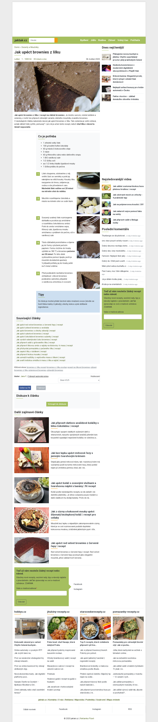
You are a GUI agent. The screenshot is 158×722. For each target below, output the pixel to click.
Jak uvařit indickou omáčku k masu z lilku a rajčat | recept (40, 360)
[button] (57, 86)
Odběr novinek (29, 709)
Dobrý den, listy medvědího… (114, 251)
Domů (17, 47)
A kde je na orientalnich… (112, 284)
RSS (130, 709)
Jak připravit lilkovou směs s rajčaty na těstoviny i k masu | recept (44, 345)
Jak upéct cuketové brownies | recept (32, 333)
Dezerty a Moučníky (30, 47)
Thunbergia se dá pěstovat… (114, 235)
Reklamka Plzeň (87, 718)
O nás (60, 700)
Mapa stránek (113, 700)
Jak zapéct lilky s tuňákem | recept (31, 351)
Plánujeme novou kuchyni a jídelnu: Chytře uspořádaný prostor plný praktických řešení (127, 57)
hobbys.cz (20, 611)
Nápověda (79, 700)
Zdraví (111, 40)
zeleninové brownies (37, 370)
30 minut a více (40, 59)
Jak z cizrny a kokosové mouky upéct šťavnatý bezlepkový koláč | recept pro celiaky (73, 514)
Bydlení (84, 40)
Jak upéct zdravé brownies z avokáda (32, 328)
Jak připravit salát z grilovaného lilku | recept (35, 342)
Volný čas (123, 40)
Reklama (69, 700)
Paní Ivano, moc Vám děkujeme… (116, 271)
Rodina (102, 40)
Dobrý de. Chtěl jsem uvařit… (114, 261)
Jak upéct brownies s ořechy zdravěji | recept (35, 331)
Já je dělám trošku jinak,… (112, 279)
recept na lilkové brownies (78, 367)
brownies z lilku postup (57, 367)
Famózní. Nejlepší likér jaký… (114, 256)
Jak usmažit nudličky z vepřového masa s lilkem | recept (40, 357)
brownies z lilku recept (36, 367)
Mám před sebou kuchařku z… (114, 266)
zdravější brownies (55, 370)
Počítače (135, 40)
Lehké (17, 59)
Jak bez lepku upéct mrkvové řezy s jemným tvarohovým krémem (72, 455)
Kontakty (52, 700)
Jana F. (23, 376)
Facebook (78, 584)
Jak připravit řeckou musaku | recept (32, 354)
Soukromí (100, 700)
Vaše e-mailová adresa (26, 588)
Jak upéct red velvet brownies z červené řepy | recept (39, 325)
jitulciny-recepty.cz (58, 611)
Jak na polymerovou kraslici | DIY (128, 204)
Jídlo (93, 40)
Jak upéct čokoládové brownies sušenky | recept (37, 336)
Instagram (78, 589)
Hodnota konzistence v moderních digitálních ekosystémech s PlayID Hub (126, 68)
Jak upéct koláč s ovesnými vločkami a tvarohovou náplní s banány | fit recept (73, 485)
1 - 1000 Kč (27, 59)
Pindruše (51, 674)
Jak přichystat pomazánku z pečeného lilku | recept (38, 348)
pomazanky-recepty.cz (126, 611)
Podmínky (90, 700)
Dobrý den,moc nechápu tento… (115, 246)
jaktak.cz (42, 700)
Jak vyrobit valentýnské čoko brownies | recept (36, 339)
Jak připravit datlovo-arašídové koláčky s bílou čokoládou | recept (75, 424)
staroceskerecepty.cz (92, 611)
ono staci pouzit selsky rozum (115, 241)
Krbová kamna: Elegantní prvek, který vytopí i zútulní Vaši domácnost (127, 79)
